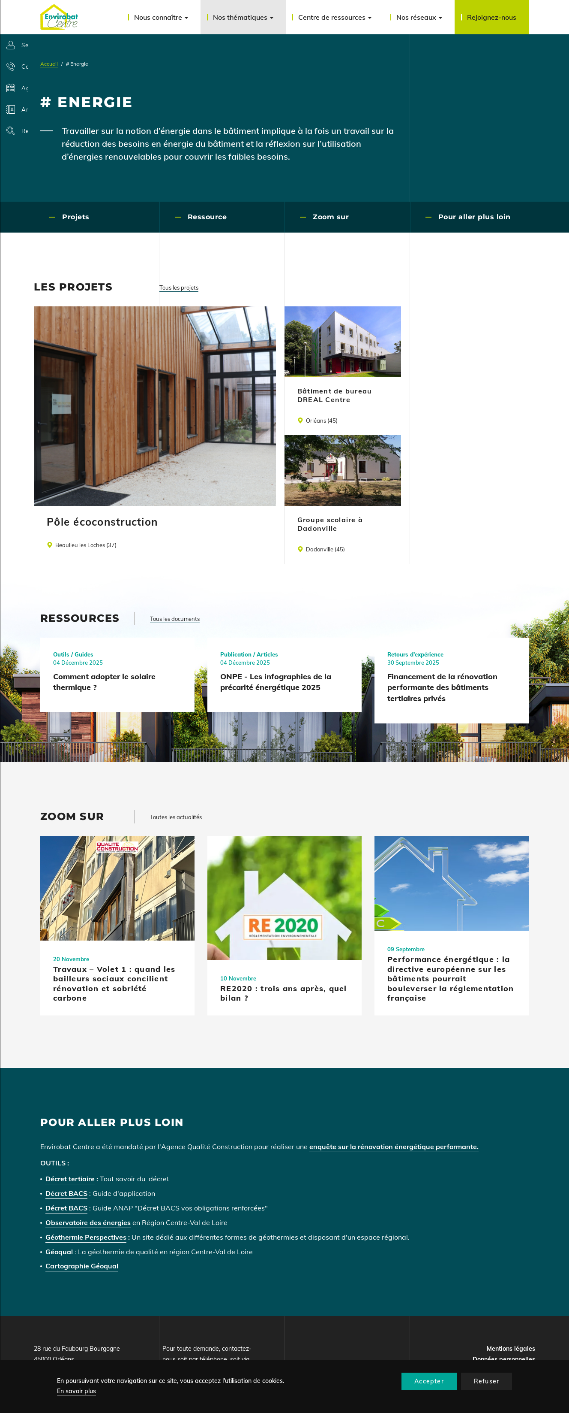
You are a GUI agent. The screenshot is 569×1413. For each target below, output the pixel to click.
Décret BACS (66, 1193)
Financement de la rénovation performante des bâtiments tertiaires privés (442, 687)
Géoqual (60, 1251)
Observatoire (67, 1222)
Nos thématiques (243, 17)
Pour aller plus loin (474, 217)
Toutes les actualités (176, 817)
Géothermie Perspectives (85, 1237)
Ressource (207, 217)
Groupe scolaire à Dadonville (330, 524)
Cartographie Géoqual (81, 1266)
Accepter (429, 1381)
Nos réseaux (419, 17)
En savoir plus (76, 1391)
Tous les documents (175, 618)
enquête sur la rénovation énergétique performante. (394, 1146)
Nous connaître (161, 17)
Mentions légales (511, 1348)
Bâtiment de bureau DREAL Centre (334, 395)
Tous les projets (178, 287)
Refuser (486, 1381)
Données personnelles (504, 1359)
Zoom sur (331, 217)
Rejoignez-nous (491, 17)
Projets (76, 217)
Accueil (49, 64)
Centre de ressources (334, 17)
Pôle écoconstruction (102, 521)
